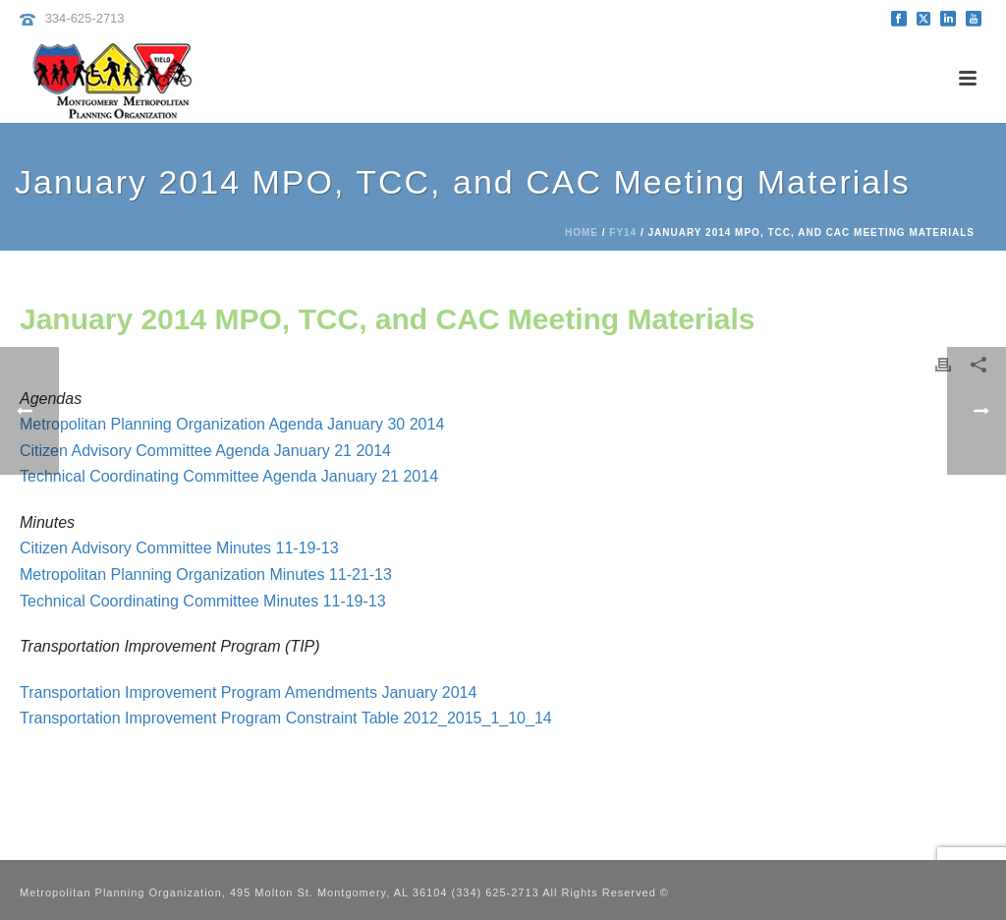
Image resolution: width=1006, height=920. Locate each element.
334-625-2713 (85, 18)
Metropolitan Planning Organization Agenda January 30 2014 (232, 424)
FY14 (623, 232)
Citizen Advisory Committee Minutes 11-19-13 (179, 548)
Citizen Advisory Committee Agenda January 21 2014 (205, 450)
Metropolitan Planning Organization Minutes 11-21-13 (206, 574)
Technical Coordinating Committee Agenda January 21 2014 (229, 476)
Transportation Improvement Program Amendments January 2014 (248, 692)
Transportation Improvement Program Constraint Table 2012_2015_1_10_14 (286, 718)
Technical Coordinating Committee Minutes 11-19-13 (203, 601)
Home (581, 232)
